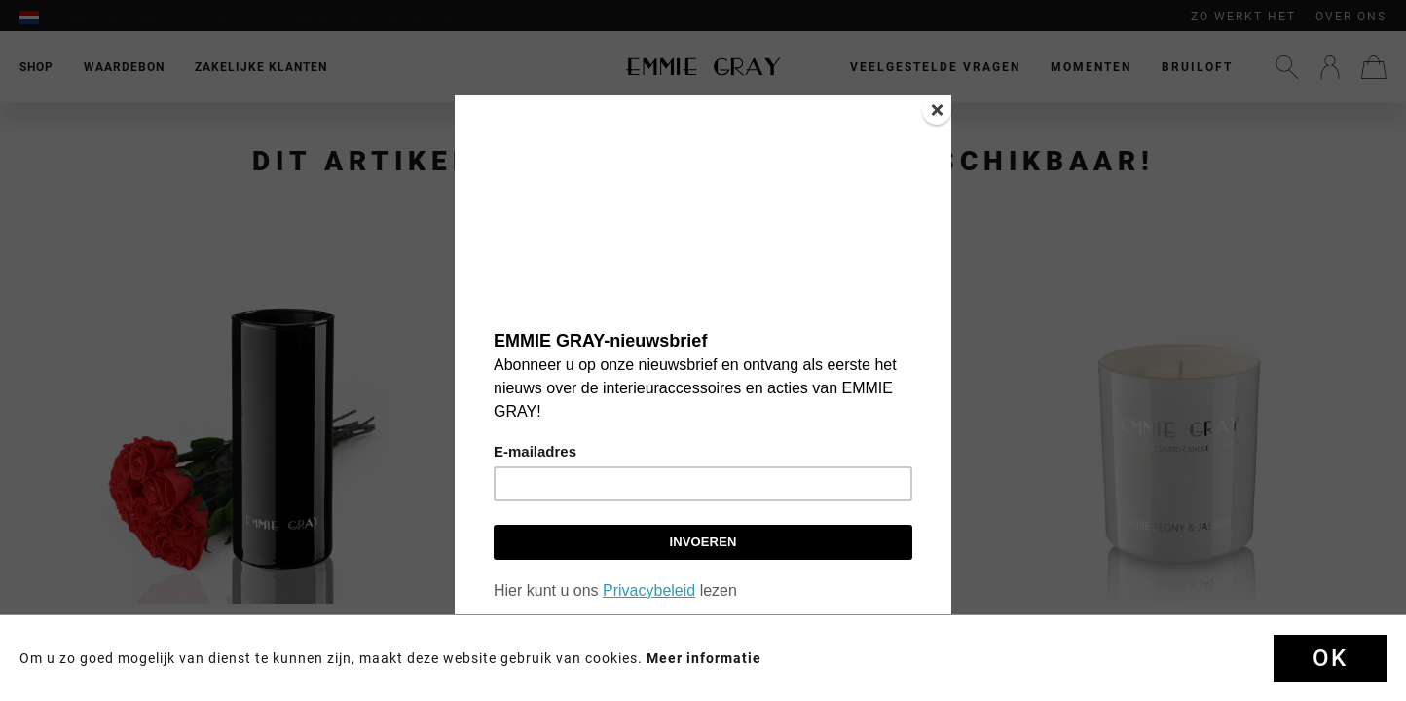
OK (1330, 658)
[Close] (936, 110)
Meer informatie (704, 658)
